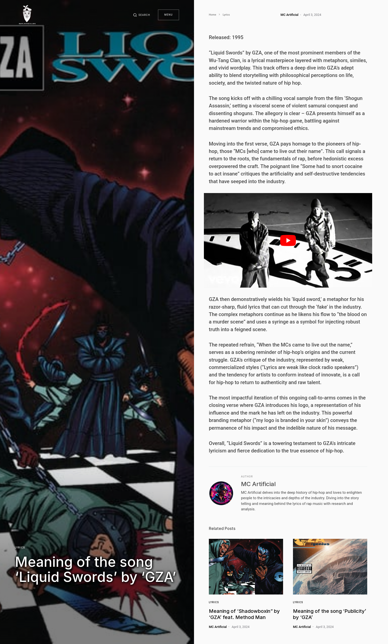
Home (212, 14)
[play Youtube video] (288, 240)
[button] (141, 15)
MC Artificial (258, 484)
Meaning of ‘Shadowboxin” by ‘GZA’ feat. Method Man (244, 614)
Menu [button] (168, 14)
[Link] (246, 566)
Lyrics (20, 547)
